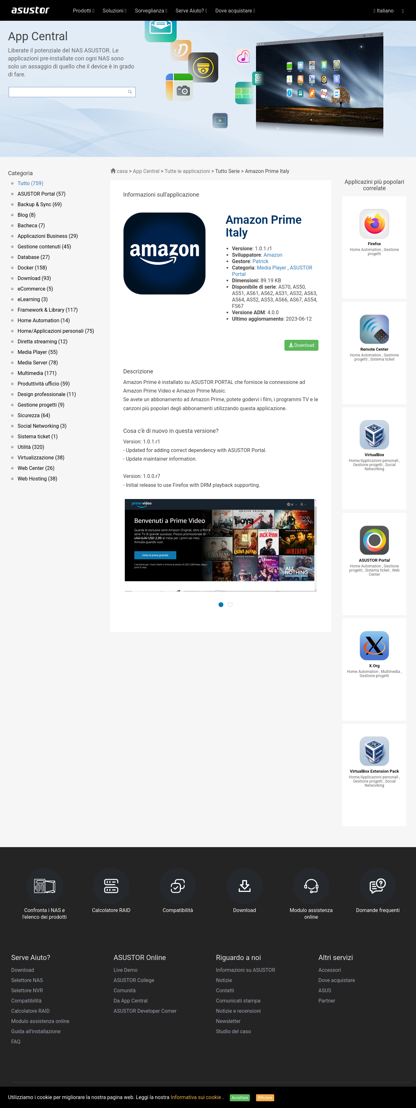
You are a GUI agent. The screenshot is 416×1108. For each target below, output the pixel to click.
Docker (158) (32, 268)
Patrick (260, 261)
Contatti (225, 990)
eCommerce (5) (35, 289)
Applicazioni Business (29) (48, 236)
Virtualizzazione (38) (41, 458)
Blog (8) (27, 215)
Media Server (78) (38, 363)
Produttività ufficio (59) (44, 384)
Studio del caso (233, 1031)
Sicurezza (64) (34, 415)
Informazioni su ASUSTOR (245, 970)
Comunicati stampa (238, 1001)
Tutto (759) (30, 183)
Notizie (224, 980)
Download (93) (34, 278)
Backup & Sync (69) (40, 204)
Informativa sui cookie (196, 1097)
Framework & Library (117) (48, 310)
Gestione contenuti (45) (44, 247)
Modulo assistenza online (40, 1021)
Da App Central (131, 1001)
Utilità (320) (31, 447)
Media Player (272, 268)
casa (119, 171)
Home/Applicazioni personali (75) (56, 331)
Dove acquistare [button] (235, 11)
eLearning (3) (33, 299)
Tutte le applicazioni (187, 171)
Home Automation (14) (44, 320)
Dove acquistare (336, 980)
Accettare (240, 1098)
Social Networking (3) (42, 426)
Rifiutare (265, 1098)
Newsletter (228, 1021)
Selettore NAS (27, 980)
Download (301, 345)
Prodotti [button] (83, 11)
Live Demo (126, 970)
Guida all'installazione (35, 1031)
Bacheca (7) (31, 225)
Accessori (329, 970)
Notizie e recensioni (238, 1011)
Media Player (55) (38, 352)
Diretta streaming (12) (43, 342)
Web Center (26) (36, 468)
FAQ (15, 1042)
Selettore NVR (27, 990)
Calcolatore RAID (30, 1011)
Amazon (272, 255)
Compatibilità (26, 1001)
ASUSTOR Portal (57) (42, 194)
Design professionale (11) (47, 394)
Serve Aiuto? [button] (191, 11)
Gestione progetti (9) (41, 405)
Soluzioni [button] (115, 11)
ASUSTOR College (134, 980)
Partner (326, 1001)
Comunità (125, 990)
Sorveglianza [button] (151, 11)
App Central (146, 171)
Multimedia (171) (37, 373)
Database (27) (34, 257)
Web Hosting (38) (37, 479)
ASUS (324, 990)
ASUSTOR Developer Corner (145, 1011)
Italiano (384, 11)
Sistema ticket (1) (38, 436)
